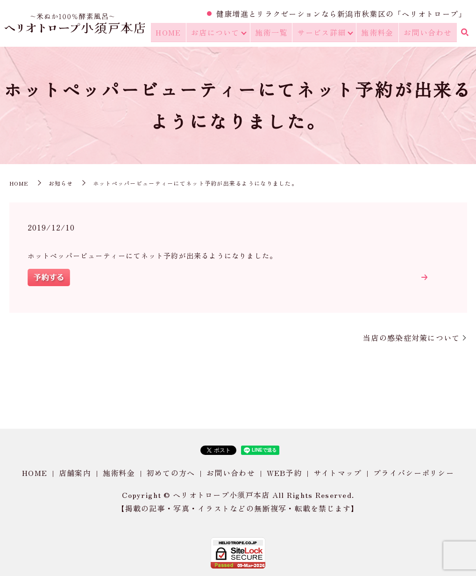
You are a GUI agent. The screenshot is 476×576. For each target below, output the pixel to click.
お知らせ (61, 183)
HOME (175, 33)
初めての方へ (171, 472)
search (464, 34)
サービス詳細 (324, 33)
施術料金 (380, 33)
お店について (220, 33)
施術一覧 (276, 33)
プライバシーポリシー (413, 472)
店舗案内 (75, 472)
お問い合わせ (429, 33)
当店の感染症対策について (411, 337)
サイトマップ (337, 472)
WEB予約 (284, 472)
